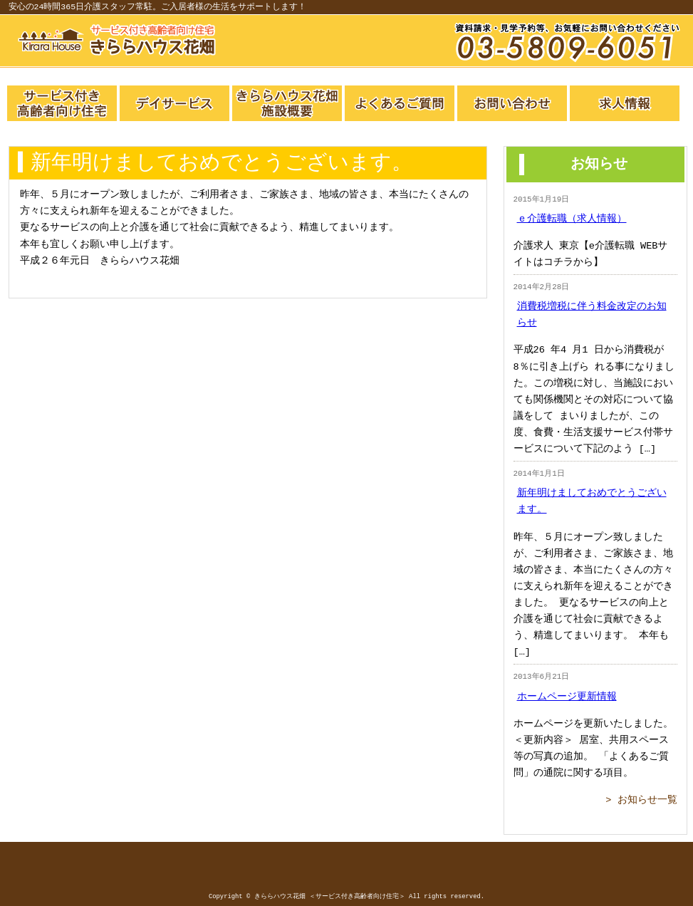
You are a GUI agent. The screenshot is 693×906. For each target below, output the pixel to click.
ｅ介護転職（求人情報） (572, 219)
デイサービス (174, 103)
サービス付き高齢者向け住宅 (62, 103)
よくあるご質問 (399, 103)
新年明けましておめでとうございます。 (592, 501)
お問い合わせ (512, 103)
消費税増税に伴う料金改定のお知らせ (592, 315)
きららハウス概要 (287, 103)
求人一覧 (624, 103)
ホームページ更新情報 (567, 697)
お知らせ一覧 (647, 800)
